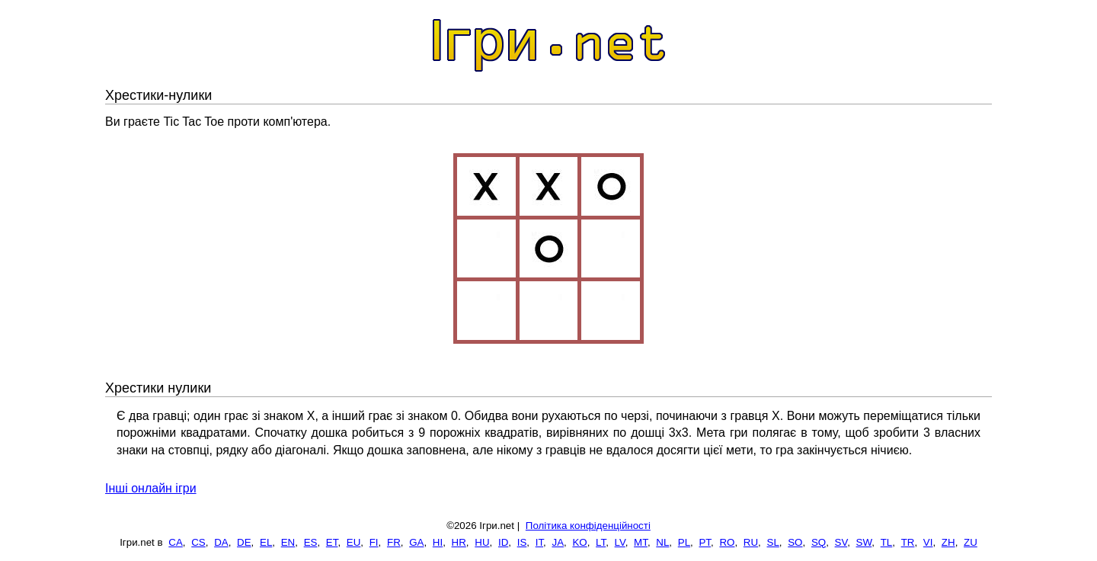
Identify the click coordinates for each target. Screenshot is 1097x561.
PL (684, 542)
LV (620, 542)
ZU (970, 542)
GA (416, 542)
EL (266, 542)
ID (503, 542)
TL (887, 542)
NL (662, 542)
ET (332, 542)
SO (795, 542)
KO (579, 542)
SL (773, 542)
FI (374, 542)
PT (705, 542)
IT (539, 542)
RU (751, 542)
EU (354, 542)
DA (221, 542)
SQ (818, 542)
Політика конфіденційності (588, 525)
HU (482, 542)
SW (864, 542)
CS (198, 542)
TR (908, 542)
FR (394, 542)
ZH (948, 542)
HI (438, 542)
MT (641, 542)
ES (311, 542)
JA (558, 542)
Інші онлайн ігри (151, 488)
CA (175, 542)
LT (601, 542)
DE (244, 542)
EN (288, 542)
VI (928, 542)
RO (726, 542)
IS (522, 542)
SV (841, 542)
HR (459, 542)
